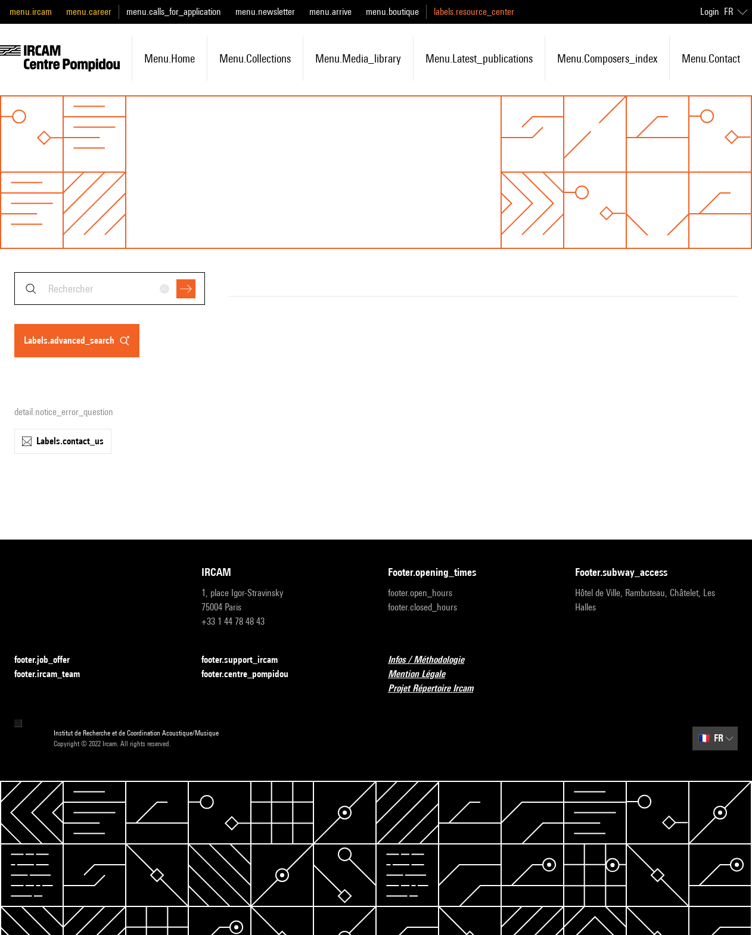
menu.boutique (392, 11)
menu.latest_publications (479, 58)
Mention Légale (423, 674)
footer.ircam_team (54, 674)
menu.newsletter (265, 11)
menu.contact (711, 58)
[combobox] (109, 288)
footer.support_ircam (246, 660)
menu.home (169, 58)
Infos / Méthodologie (433, 660)
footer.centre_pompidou (252, 674)
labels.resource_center (474, 11)
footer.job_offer (49, 660)
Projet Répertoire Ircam (437, 688)
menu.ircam (31, 11)
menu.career (88, 11)
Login (709, 11)
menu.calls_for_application (173, 11)
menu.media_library (358, 58)
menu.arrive (330, 11)
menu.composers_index (607, 58)
